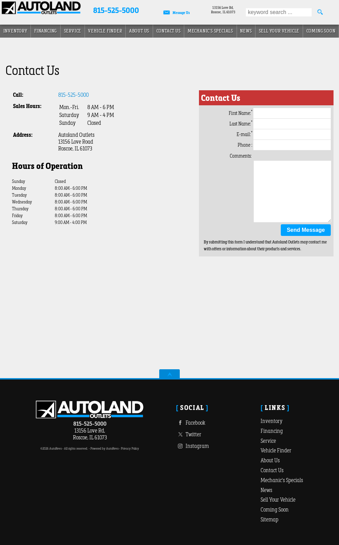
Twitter (188, 434)
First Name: (280, 113)
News (246, 31)
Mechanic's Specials (210, 31)
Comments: (241, 156)
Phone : (284, 145)
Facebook (190, 422)
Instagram (192, 446)
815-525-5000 (73, 94)
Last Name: (280, 124)
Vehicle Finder (276, 450)
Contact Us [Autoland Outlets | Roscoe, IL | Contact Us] (168, 31)
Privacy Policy (130, 448)
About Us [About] (139, 31)
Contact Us (272, 470)
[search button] (320, 12)
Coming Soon (321, 31)
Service (72, 31)
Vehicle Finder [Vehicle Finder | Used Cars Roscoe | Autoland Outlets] (105, 31)
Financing (272, 430)
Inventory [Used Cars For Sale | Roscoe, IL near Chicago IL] (15, 31)
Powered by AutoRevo (104, 448)
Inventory (271, 420)
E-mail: (284, 134)
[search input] (279, 12)
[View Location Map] (223, 10)
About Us (270, 460)
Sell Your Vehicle (279, 31)
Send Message (306, 230)
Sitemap (269, 519)
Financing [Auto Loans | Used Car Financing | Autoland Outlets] (45, 31)
